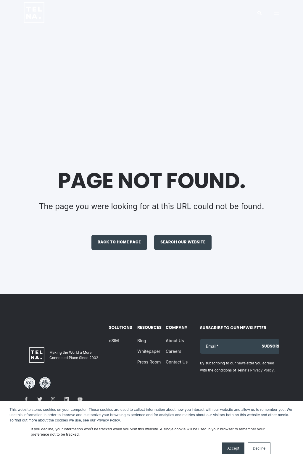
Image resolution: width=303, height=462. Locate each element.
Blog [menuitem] (141, 340)
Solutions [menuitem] (119, 327)
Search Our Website (182, 242)
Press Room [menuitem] (149, 361)
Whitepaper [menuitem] (148, 351)
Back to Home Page (119, 242)
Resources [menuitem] (147, 327)
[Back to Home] (34, 19)
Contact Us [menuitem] (177, 361)
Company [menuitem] (176, 327)
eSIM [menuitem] (114, 340)
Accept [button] (233, 448)
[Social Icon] (28, 399)
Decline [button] (259, 448)
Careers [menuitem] (173, 351)
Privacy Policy (262, 370)
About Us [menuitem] (175, 340)
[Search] (259, 12)
